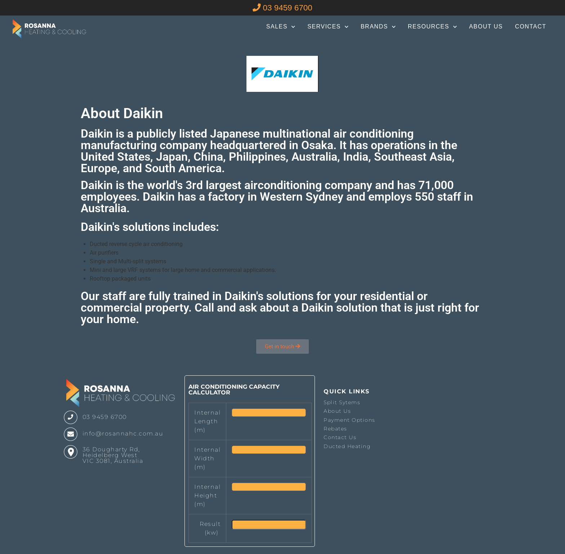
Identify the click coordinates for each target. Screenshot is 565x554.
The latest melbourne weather (438, 457)
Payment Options (349, 420)
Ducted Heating (347, 446)
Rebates (335, 428)
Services (327, 26)
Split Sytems (342, 402)
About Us (486, 26)
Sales (280, 26)
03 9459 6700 (282, 7)
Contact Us (340, 437)
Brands (378, 26)
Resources (432, 26)
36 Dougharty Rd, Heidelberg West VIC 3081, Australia (113, 455)
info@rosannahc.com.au (123, 433)
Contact (530, 26)
